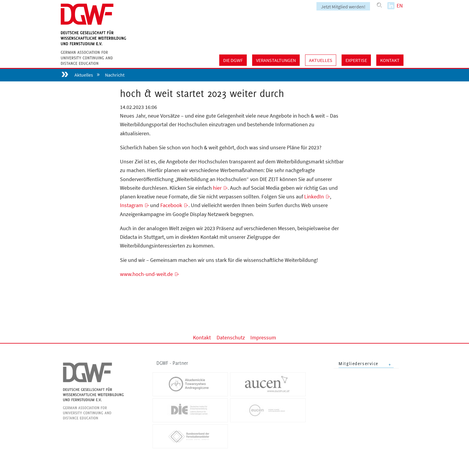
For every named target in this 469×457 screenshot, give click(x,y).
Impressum (263, 337)
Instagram (131, 205)
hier (217, 187)
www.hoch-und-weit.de (146, 274)
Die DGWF (233, 60)
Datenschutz (231, 337)
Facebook (171, 205)
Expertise (356, 60)
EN (400, 5)
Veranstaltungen (276, 60)
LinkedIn (314, 196)
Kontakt (390, 60)
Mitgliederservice (358, 363)
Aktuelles (320, 60)
